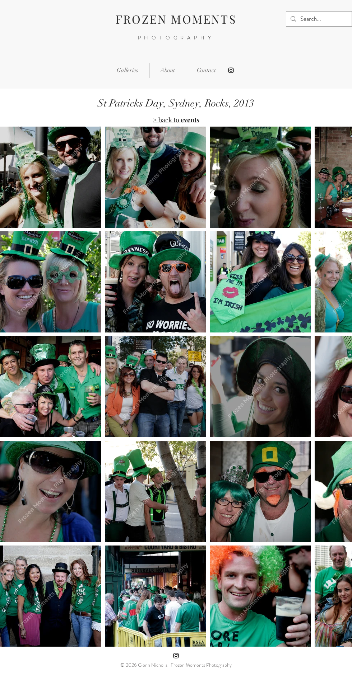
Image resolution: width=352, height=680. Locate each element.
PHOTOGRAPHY (176, 37)
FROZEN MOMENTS (176, 19)
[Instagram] (231, 70)
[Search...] (318, 18)
